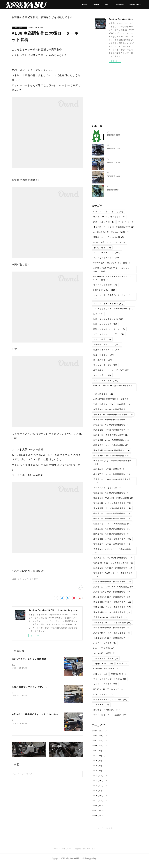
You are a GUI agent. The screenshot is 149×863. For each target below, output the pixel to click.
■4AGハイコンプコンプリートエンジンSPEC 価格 (111, 269)
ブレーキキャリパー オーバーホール (113, 309)
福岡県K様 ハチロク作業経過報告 (110, 445)
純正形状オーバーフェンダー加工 (111, 370)
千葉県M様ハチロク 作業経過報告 (112, 607)
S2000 (122, 664)
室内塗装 (124, 404)
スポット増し (102, 375)
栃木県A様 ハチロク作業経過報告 (112, 420)
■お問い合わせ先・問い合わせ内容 (111, 232)
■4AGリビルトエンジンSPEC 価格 (112, 263)
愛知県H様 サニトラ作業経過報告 (112, 508)
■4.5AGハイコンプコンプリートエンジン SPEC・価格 (113, 278)
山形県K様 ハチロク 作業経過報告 (113, 568)
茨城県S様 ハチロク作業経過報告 (112, 425)
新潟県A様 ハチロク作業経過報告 (111, 409)
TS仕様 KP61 (103, 664)
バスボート (101, 704)
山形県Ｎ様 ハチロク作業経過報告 (112, 524)
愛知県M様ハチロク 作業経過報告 (111, 612)
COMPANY (96, 4)
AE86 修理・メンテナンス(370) (25, 579)
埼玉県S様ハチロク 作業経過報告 (112, 597)
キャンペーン (126, 222)
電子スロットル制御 (105, 285)
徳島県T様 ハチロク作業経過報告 (112, 513)
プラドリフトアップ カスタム (109, 679)
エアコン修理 (102, 339)
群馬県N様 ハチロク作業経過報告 (111, 430)
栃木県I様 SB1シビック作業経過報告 (113, 563)
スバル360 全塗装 (104, 653)
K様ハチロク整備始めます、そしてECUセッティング (40, 714)
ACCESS (108, 4)
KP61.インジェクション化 (108, 212)
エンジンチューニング (106, 253)
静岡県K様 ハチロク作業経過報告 (112, 518)
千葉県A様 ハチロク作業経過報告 (112, 529)
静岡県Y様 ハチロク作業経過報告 (111, 534)
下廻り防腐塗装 (103, 394)
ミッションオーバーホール (108, 304)
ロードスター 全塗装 (105, 658)
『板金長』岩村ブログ (106, 345)
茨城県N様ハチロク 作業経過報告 (111, 628)
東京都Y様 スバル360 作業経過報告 (114, 587)
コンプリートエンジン (106, 258)
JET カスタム (103, 694)
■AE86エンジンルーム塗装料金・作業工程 (113, 387)
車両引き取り (119, 674)
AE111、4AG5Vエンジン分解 (121, 186)
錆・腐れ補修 (102, 360)
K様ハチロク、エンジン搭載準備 (29, 659)
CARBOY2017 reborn (106, 669)
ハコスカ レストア (104, 643)
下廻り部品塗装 (103, 404)
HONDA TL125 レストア (108, 689)
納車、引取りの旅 (103, 222)
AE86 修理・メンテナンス (19, 28)
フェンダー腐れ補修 (105, 365)
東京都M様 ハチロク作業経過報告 (112, 503)
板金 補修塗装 (103, 355)
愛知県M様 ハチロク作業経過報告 (111, 450)
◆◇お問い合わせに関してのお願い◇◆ (113, 227)
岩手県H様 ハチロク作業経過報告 (111, 456)
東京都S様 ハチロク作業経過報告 (112, 544)
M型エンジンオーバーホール (109, 329)
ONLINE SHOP (135, 4)
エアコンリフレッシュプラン (108, 334)
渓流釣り (121, 715)
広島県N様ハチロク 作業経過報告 (112, 581)
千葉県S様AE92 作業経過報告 (110, 617)
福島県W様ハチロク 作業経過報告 (112, 623)
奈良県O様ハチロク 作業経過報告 (112, 602)
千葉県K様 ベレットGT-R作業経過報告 (112, 481)
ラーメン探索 (101, 715)
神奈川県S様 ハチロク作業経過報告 (113, 558)
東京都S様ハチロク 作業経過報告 (112, 592)
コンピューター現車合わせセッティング (111, 297)
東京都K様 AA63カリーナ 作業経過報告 (113, 575)
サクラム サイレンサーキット (109, 217)
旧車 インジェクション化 (108, 319)
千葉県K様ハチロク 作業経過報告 (111, 638)
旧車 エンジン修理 (105, 324)
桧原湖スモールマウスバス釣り (110, 699)
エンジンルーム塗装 (105, 380)
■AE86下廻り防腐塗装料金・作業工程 (113, 399)
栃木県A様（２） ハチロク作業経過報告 (112, 462)
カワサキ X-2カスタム (107, 710)
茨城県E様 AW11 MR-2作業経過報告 (113, 498)
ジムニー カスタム (105, 684)
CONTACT (120, 4)
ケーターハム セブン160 (107, 488)
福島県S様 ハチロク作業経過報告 (111, 493)
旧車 (98, 314)
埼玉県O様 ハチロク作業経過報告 (112, 539)
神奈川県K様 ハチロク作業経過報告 (113, 414)
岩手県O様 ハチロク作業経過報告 (111, 440)
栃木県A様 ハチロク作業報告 (109, 469)
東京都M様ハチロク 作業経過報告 (111, 633)
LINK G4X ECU (104, 290)
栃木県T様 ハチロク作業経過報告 (111, 435)
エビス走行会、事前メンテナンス (29, 686)
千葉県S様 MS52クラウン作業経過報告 (112, 551)
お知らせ (100, 674)
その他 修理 (102, 248)
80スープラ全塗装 (103, 648)
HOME (84, 4)
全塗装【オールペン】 (106, 350)
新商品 (98, 237)
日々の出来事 (117, 237)
